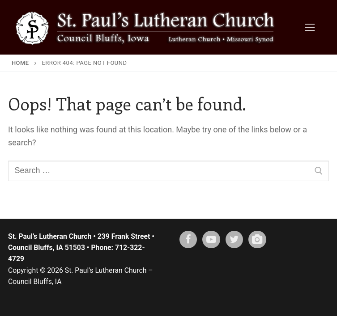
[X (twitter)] (234, 240)
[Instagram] (257, 240)
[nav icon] (309, 27)
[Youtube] (211, 240)
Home (20, 62)
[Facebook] (188, 240)
